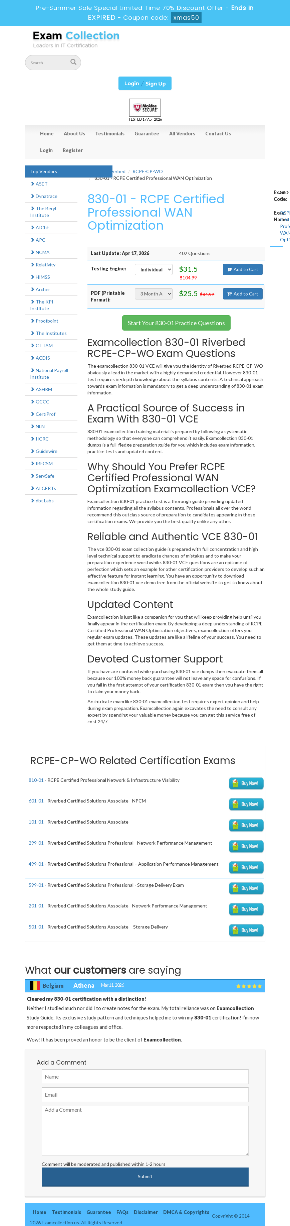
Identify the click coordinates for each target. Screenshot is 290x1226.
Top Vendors (43, 171)
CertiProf (42, 414)
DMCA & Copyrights (186, 1212)
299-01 (36, 843)
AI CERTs (43, 488)
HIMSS (40, 277)
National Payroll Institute (49, 373)
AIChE (39, 227)
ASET (39, 184)
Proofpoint (44, 321)
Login (46, 150)
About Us (74, 133)
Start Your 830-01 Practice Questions (176, 323)
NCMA (40, 252)
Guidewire (43, 451)
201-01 (36, 905)
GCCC (39, 401)
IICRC (39, 439)
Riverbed (116, 171)
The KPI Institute (41, 305)
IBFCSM (41, 463)
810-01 (36, 780)
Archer (40, 289)
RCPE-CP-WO (147, 171)
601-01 (36, 801)
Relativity (42, 264)
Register (73, 150)
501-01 (36, 927)
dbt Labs (42, 500)
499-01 (36, 864)
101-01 (36, 822)
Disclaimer (146, 1212)
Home (47, 133)
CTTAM (41, 345)
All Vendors (182, 133)
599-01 (36, 885)
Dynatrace (43, 196)
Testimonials (109, 133)
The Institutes (48, 333)
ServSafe (42, 476)
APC (37, 240)
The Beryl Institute (43, 212)
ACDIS (40, 358)
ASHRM (41, 389)
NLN (37, 426)
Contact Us (218, 133)
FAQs (122, 1212)
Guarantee (146, 133)
